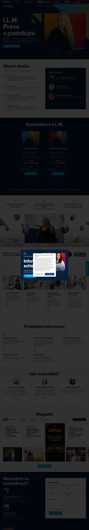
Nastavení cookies (39, 274)
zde (49, 269)
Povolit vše (49, 274)
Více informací (30, 275)
